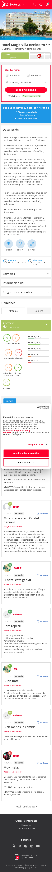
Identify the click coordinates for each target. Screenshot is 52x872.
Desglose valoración (13, 526)
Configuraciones (35, 444)
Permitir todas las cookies (26, 453)
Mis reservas (26, 825)
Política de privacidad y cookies (16, 431)
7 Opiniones (12, 57)
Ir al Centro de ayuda (26, 828)
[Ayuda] (41, 4)
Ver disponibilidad (26, 90)
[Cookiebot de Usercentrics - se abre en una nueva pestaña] (37, 407)
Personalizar (26, 462)
